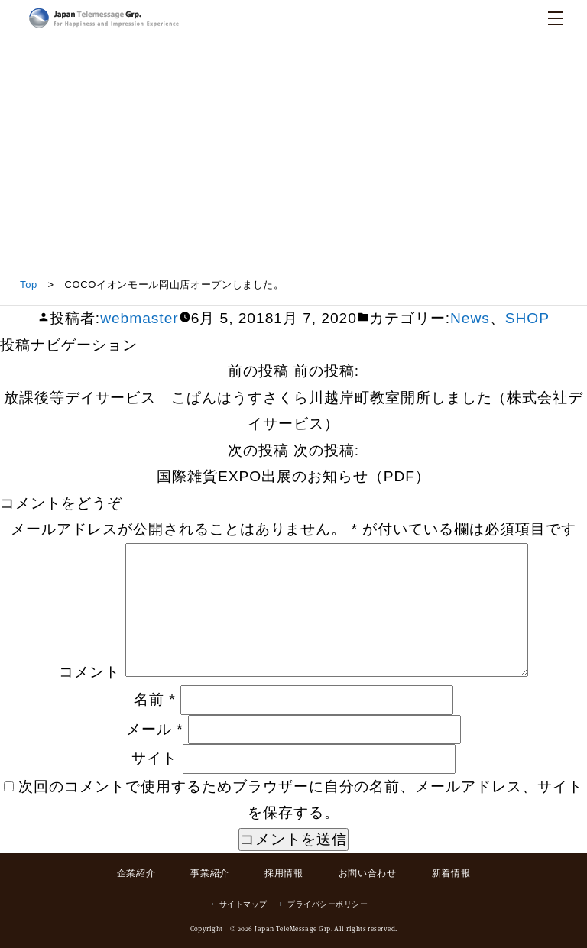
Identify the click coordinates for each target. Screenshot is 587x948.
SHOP (527, 318)
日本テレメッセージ (104, 18)
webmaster (139, 318)
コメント (89, 672)
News (470, 318)
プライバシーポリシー (327, 904)
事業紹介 (209, 873)
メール (154, 729)
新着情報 (451, 873)
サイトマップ (243, 904)
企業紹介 (136, 873)
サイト (154, 758)
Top (28, 284)
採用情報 (283, 873)
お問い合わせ (368, 873)
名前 (155, 699)
